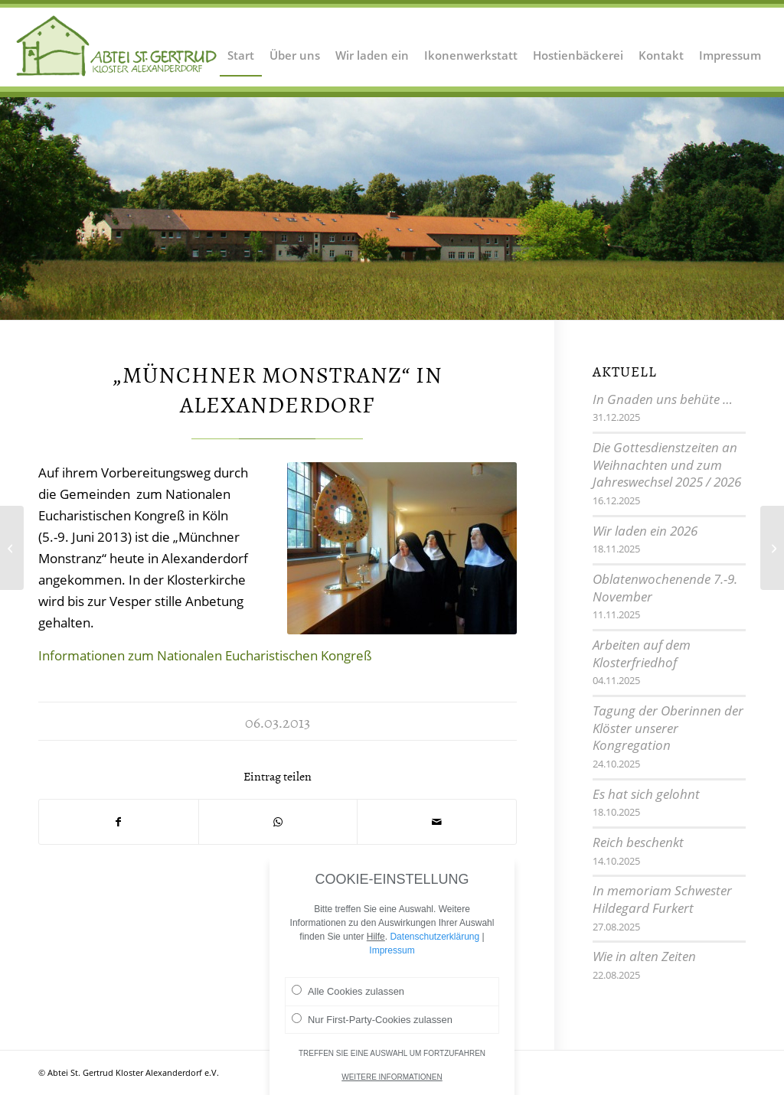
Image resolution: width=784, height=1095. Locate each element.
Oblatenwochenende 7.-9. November (665, 587)
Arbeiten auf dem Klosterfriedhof (642, 653)
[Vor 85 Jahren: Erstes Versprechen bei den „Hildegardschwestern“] (772, 548)
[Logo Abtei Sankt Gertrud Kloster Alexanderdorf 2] (116, 45)
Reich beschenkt (638, 842)
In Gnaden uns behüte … (663, 399)
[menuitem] (241, 45)
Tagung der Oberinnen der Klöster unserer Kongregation (668, 728)
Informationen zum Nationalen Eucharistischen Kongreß (205, 655)
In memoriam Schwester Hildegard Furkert (662, 899)
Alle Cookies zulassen (348, 992)
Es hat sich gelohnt (646, 794)
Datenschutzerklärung (434, 937)
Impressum (391, 951)
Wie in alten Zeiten (644, 956)
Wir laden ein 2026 (645, 530)
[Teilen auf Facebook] (118, 822)
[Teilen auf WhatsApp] (278, 822)
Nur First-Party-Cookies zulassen (372, 1020)
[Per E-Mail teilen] (437, 822)
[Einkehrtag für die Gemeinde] (12, 548)
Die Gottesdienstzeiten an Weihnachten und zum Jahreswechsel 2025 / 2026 (667, 464)
